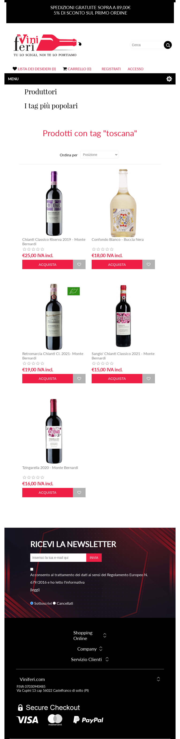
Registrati (111, 69)
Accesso (135, 69)
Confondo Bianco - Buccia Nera (118, 239)
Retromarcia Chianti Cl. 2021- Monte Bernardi (52, 355)
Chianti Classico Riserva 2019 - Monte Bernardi (53, 241)
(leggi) (35, 589)
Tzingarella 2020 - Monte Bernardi (50, 467)
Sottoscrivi (43, 603)
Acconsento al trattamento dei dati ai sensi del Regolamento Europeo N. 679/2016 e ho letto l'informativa (89, 578)
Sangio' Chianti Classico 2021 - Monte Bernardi (123, 355)
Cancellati (65, 603)
